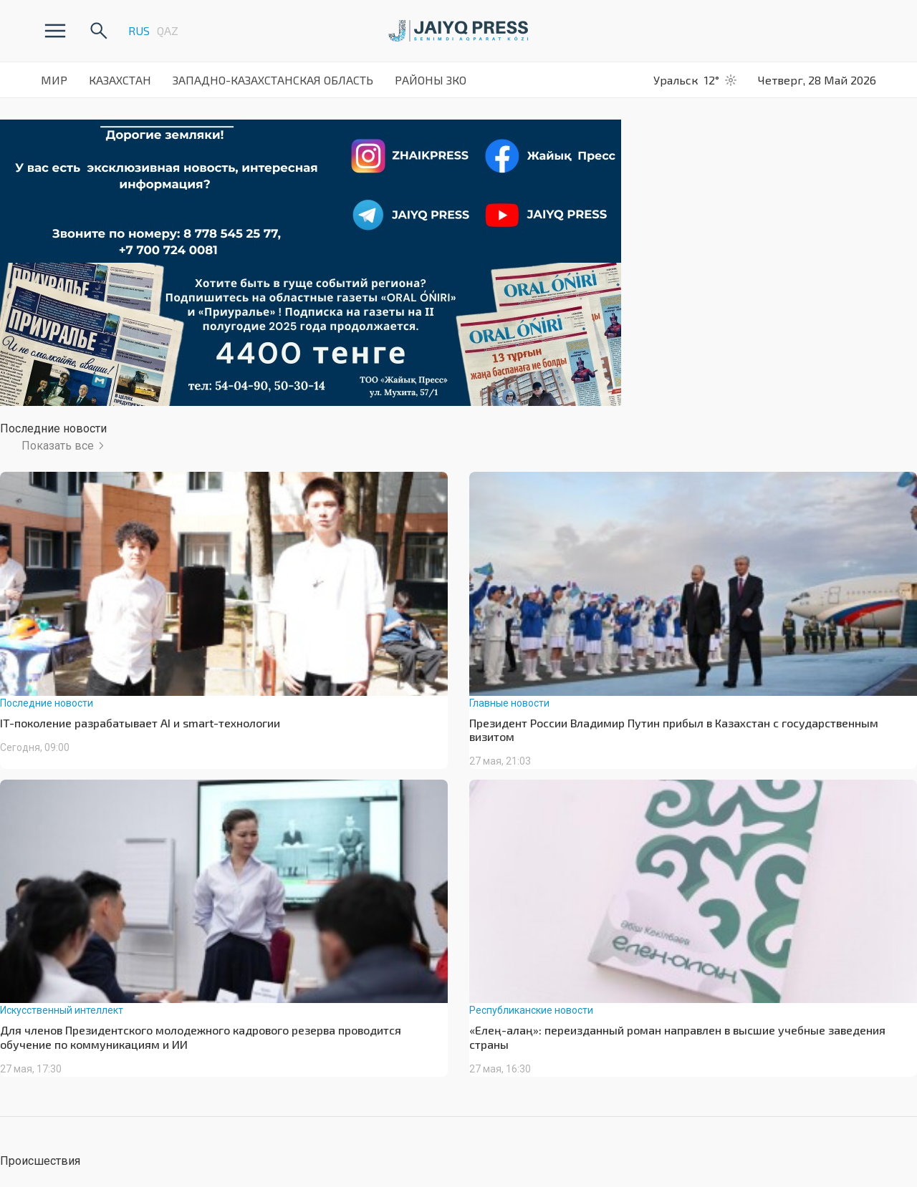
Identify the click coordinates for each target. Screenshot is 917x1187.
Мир (54, 80)
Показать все (57, 445)
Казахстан (120, 80)
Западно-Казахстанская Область (273, 80)
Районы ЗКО (430, 80)
